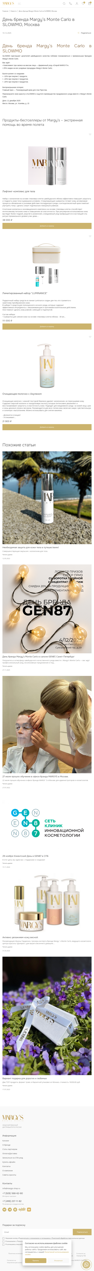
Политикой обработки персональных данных (68, 1238)
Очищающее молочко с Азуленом (22, 393)
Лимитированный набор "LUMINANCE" (24, 293)
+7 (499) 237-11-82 (11, 1201)
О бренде (6, 1145)
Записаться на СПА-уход (12, 1158)
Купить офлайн (8, 1162)
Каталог (5, 1140)
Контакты (6, 1166)
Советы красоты (9, 1175)
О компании (7, 1170)
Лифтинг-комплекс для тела (18, 191)
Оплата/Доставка (9, 1153)
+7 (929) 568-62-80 (12, 1193)
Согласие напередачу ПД (81, 1254)
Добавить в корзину (47, 226)
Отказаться (58, 1261)
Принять (36, 1261)
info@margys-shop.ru (11, 1188)
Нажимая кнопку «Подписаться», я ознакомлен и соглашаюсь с (45, 1238)
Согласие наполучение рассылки (14, 1261)
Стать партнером (9, 1149)
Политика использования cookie (20, 1253)
